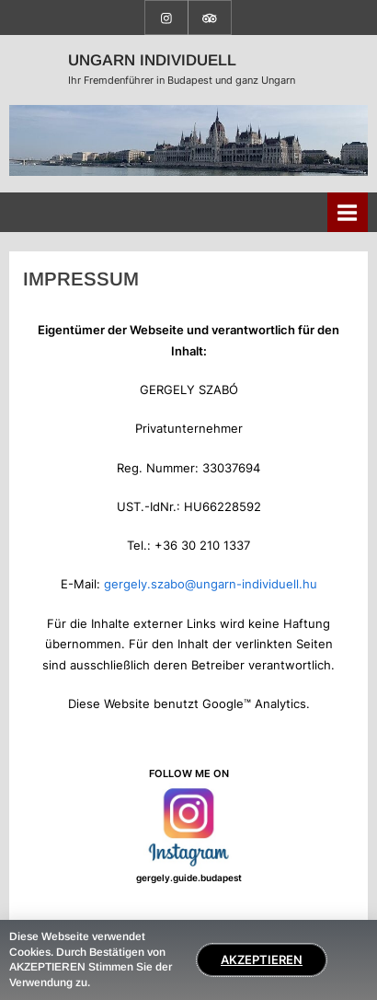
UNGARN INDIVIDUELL (152, 60)
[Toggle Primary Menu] (347, 212)
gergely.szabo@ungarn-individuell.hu (210, 583)
